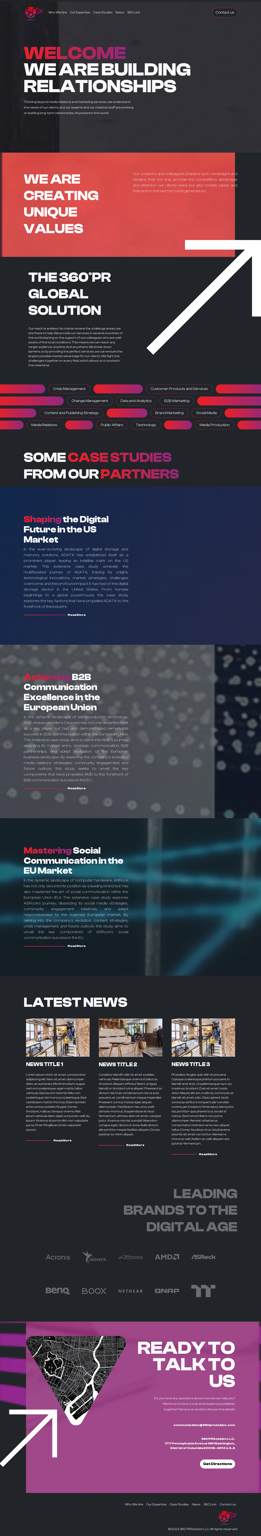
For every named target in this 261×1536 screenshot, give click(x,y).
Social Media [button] (206, 413)
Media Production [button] (215, 425)
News (120, 12)
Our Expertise (80, 12)
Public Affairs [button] (112, 425)
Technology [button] (146, 425)
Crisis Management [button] (69, 389)
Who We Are (57, 12)
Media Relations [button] (44, 425)
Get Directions (217, 1464)
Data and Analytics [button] (136, 401)
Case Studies (103, 12)
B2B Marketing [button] (176, 401)
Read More (77, 615)
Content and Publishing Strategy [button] (71, 413)
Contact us (225, 12)
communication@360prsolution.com (204, 1425)
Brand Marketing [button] (169, 413)
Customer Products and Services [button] (179, 389)
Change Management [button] (90, 401)
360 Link (133, 12)
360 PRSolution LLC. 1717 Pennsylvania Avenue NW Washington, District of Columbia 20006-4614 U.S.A (200, 1443)
